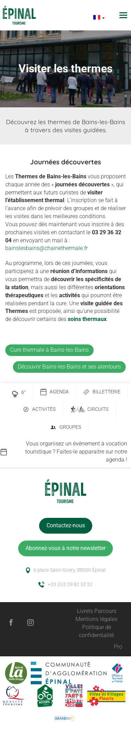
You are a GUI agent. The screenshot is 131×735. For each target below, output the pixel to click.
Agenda (54, 392)
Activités (39, 409)
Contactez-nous (65, 525)
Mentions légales (96, 619)
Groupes (65, 427)
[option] (65, 452)
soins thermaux (87, 319)
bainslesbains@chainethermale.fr (46, 248)
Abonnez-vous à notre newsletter (65, 548)
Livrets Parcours (96, 611)
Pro (118, 646)
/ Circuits (89, 409)
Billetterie (102, 392)
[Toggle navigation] (124, 15)
